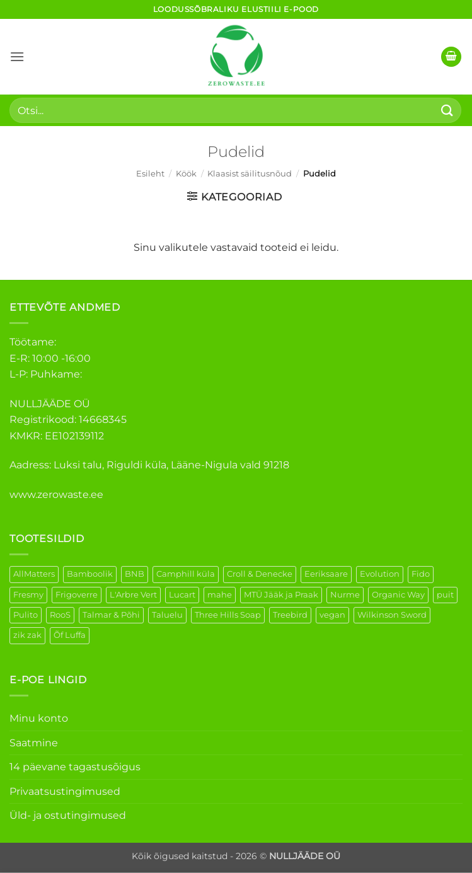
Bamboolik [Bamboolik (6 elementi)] (90, 574)
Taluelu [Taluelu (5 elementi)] (167, 615)
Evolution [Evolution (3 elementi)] (380, 574)
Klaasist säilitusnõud (249, 173)
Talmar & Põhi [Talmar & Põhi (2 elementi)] (111, 615)
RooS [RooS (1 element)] (60, 615)
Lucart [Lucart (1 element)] (182, 594)
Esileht (150, 173)
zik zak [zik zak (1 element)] (27, 635)
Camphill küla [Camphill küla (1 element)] (185, 574)
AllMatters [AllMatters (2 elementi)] (34, 574)
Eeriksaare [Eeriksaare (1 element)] (326, 574)
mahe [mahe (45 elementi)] (219, 594)
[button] (17, 56)
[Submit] (447, 110)
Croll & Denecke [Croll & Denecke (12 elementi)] (259, 574)
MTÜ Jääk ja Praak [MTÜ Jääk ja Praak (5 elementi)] (281, 594)
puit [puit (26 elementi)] (445, 594)
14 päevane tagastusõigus (75, 767)
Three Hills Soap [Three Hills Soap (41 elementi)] (228, 615)
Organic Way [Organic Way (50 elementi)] (398, 594)
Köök (186, 173)
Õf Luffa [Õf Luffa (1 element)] (70, 635)
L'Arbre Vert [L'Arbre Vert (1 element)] (133, 594)
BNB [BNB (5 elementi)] (134, 574)
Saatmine (33, 743)
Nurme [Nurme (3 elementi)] (345, 594)
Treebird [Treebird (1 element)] (290, 615)
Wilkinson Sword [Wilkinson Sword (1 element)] (392, 615)
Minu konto (38, 718)
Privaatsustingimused (64, 791)
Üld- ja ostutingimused (67, 815)
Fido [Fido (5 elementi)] (421, 574)
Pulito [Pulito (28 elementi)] (25, 615)
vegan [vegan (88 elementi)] (332, 615)
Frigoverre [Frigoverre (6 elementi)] (76, 594)
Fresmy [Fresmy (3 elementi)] (28, 594)
